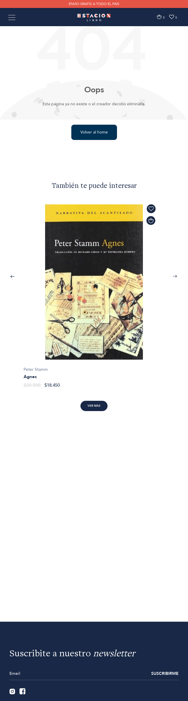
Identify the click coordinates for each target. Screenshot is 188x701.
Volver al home (94, 132)
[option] (94, 292)
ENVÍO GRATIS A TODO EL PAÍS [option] (94, 3)
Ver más (94, 406)
